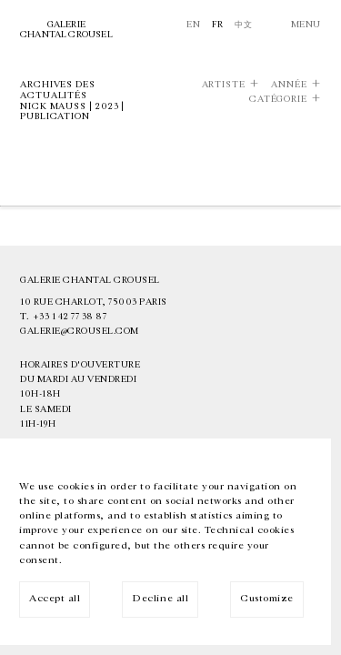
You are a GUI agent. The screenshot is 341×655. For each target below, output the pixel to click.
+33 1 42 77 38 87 (70, 316)
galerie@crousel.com (79, 331)
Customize (267, 598)
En (193, 24)
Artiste (224, 85)
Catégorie (278, 100)
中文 (243, 24)
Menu (306, 24)
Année (289, 85)
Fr (218, 24)
